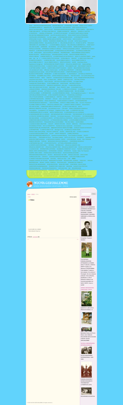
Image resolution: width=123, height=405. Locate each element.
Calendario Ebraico (90, 137)
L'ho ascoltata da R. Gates (36, 70)
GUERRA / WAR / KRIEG (35, 153)
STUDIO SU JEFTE (81, 43)
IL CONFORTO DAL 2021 (77, 110)
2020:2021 (53, 116)
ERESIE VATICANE (60, 124)
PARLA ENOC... (33, 137)
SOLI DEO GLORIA (34, 47)
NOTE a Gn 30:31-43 (69, 137)
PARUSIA (90, 160)
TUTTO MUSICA (76, 116)
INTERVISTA (67, 151)
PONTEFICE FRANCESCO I (49, 168)
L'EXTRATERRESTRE (81, 100)
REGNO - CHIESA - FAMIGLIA (48, 162)
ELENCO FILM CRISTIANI (80, 166)
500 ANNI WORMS (34, 118)
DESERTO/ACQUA (46, 54)
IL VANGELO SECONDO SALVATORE (39, 158)
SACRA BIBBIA (80, 122)
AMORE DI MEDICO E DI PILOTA (82, 47)
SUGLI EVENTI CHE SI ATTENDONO (78, 35)
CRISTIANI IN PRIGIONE (86, 124)
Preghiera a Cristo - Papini (62, 110)
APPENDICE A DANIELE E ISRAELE (51, 48)
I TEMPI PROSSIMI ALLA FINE (74, 72)
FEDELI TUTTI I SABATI (86, 25)
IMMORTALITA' (48, 27)
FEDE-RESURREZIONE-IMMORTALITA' (39, 135)
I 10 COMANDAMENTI (88, 116)
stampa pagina (73, 196)
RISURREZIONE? (65, 52)
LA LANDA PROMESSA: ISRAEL (61, 93)
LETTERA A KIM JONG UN (49, 31)
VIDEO (73, 158)
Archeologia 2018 (53, 172)
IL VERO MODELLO (50, 97)
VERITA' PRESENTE (60, 133)
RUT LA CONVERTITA (49, 126)
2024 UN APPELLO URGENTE (51, 52)
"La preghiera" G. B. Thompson (46, 110)
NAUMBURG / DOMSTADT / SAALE (66, 149)
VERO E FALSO (48, 29)
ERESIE (60, 79)
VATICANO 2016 (62, 168)
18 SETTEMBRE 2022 (53, 83)
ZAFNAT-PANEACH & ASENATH (60, 75)
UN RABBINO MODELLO (35, 27)
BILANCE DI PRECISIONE (36, 73)
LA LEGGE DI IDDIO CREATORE (37, 124)
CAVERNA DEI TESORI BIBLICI (37, 83)
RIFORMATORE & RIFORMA (47, 149)
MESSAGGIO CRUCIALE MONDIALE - (58, 141)
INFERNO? (48, 99)
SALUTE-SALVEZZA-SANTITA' (59, 35)
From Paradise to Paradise (75, 135)
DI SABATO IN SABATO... (35, 60)
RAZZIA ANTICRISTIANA (35, 176)
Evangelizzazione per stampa (36, 72)
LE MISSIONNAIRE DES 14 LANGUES (39, 114)
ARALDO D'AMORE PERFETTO (77, 54)
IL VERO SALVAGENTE (59, 73)
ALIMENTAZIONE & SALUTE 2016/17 (75, 170)
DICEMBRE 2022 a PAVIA (44, 75)
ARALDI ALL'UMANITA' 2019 (69, 147)
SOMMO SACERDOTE (63, 31)
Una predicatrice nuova (54, 108)
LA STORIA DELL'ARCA (35, 41)
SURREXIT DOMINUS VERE (65, 91)
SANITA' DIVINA (67, 39)
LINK (69, 158)
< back (29, 196)
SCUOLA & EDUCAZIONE (85, 147)
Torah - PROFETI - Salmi (63, 87)
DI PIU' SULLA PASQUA (81, 41)
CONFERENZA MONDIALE (77, 141)
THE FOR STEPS (75, 75)
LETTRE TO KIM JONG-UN (69, 106)
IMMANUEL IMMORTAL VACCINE (38, 108)
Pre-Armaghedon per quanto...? (79, 93)
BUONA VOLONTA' (34, 54)
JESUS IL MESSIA (34, 56)
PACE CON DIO (49, 81)
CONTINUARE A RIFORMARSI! (37, 37)
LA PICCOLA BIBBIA (34, 93)
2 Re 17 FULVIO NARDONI (36, 97)
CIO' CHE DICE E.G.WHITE (64, 47)
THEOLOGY (83, 160)
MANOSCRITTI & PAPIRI (55, 160)
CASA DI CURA (82, 174)
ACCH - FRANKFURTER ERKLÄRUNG (84, 77)
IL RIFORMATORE (46, 93)
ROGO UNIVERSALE (50, 100)
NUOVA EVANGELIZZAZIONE (71, 153)
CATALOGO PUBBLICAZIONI (77, 156)
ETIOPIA (45, 41)
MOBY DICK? (90, 45)
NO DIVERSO (52, 47)
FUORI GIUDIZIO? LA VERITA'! (65, 100)
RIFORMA (51, 145)
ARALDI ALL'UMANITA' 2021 (54, 104)
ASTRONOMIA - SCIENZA (56, 151)
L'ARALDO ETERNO (34, 89)
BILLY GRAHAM (86, 139)
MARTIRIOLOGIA (33, 162)
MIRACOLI (73, 31)
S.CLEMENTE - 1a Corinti (84, 89)
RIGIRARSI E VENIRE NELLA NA (58, 41)
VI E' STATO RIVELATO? (87, 75)
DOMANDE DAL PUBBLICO (75, 162)
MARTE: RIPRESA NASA (56, 112)
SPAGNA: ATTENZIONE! (45, 33)
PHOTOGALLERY (62, 162)
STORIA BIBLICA (65, 58)
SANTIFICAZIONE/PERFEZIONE (42, 25)
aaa (34, 58)
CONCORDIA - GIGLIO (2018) (78, 164)
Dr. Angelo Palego (78, 81)
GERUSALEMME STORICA (36, 43)
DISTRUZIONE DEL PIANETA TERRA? (54, 64)
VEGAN (62, 170)
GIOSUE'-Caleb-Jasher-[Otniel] (37, 131)
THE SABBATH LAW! (71, 66)
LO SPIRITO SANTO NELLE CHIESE (78, 33)
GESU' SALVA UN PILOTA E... (80, 27)
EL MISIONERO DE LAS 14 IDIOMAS (74, 112)
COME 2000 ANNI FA (34, 31)
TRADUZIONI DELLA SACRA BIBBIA (53, 122)
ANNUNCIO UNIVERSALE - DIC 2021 (51, 89)
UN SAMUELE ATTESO (35, 126)
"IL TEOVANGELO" (72, 73)
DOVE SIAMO (84, 154)
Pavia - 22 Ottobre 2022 (50, 79)
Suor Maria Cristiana (57, 137)
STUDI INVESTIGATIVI (50, 143)
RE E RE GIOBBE (79, 91)
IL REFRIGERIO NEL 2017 (36, 143)
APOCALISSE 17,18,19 (35, 39)
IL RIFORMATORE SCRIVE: (65, 37)
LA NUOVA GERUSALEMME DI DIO (38, 133)
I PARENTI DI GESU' (34, 77)
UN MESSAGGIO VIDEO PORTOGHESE (83, 99)
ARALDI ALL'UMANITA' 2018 (53, 147)
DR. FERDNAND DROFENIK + (68, 174)
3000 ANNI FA (90, 29)
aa (37, 58)
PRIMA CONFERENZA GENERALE (78, 108)
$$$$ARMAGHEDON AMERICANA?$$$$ (61, 127)
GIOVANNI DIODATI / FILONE (60, 54)
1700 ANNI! (65, 108)
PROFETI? (32, 50)
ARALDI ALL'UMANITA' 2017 (36, 147)
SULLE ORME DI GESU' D (51, 62)
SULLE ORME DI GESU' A (63, 60)
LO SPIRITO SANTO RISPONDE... (38, 145)
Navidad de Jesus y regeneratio (64, 126)
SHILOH (68, 124)
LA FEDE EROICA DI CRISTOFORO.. (65, 50)
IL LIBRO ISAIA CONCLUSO (85, 58)
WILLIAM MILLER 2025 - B (67, 43)
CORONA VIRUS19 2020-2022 (51, 174)
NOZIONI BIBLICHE (57, 25)
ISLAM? (51, 133)
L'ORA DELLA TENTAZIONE (82, 70)
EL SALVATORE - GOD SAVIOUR (62, 27)
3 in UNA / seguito (51, 37)
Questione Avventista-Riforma (59, 135)
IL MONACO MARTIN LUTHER (67, 176)
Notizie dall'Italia (86, 64)
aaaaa (93, 56)
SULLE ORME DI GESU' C (36, 62)
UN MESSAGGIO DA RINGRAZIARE (62, 77)
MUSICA (50, 154)
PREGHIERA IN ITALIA (45, 137)
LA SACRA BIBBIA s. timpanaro (58, 45)
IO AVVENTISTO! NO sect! (51, 176)
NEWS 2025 (67, 172)
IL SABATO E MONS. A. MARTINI (55, 66)
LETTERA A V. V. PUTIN (50, 91)
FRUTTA (46, 172)
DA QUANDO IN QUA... (77, 87)
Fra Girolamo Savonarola (63, 116)
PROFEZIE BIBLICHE (34, 168)
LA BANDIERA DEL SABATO (84, 176)
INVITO (80, 106)
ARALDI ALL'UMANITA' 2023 (73, 64)
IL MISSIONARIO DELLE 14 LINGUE (38, 112)
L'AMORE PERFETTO (46, 56)
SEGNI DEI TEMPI (64, 164)
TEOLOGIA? (91, 43)
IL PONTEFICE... (33, 33)
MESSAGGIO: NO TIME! (60, 154)
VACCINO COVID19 (79, 79)
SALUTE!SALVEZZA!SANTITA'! (37, 85)
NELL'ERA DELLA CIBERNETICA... (76, 45)
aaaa (30, 58)
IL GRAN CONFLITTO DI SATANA (50, 58)
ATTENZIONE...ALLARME (71, 25)
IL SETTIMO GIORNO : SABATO (37, 68)
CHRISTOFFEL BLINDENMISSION (38, 166)
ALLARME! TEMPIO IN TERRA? (37, 104)
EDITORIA (53, 158)
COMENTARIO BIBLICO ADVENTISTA (51, 106)
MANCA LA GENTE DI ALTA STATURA (84, 118)
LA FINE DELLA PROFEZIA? (66, 70)
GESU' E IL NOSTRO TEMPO (82, 56)
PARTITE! (59, 97)
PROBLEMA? (48, 73)
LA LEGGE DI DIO (34, 149)
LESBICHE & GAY (68, 79)
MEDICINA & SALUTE (77, 172)
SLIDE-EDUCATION (52, 164)
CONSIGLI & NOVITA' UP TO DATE (38, 160)
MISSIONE (69, 166)
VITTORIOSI (32, 75)
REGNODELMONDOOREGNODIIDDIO (64, 29)
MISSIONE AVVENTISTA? (36, 122)
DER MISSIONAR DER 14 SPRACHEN (61, 114)
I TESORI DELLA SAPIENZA (74, 95)
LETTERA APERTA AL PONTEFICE (63, 118)
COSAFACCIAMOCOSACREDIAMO (58, 156)
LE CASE (70, 41)
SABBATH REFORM (34, 141)
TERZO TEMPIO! (80, 29)
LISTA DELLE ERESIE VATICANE (38, 95)
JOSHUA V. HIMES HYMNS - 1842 (69, 102)
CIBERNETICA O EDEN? (87, 48)
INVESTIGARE (64, 83)
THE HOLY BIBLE (69, 122)
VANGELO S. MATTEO (84, 31)
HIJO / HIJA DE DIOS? (65, 99)
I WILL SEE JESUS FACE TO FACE (38, 87)
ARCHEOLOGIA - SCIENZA (71, 160)
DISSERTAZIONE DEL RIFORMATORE (39, 127)
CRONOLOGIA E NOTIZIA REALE (53, 153)
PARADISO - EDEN (54, 170)
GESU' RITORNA (54, 102)
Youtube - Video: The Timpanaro (80, 151)
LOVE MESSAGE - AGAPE (74, 139)
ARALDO (55, 99)
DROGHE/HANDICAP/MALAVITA (37, 154)
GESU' (43, 77)
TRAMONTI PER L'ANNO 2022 (57, 166)
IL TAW (31, 52)
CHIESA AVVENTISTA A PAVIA (37, 66)
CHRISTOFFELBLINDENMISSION (38, 170)
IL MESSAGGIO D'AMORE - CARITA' (55, 139)
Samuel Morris (86, 104)
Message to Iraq (59, 129)
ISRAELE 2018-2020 (73, 154)
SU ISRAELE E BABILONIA (83, 50)
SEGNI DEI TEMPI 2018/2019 (37, 139)
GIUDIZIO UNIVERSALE (74, 97)
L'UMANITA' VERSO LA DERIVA (72, 104)
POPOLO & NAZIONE (35, 48)
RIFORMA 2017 (60, 145)
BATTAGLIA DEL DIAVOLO (36, 81)
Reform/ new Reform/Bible (36, 29)
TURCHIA (43, 141)
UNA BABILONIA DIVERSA (36, 100)
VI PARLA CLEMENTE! (83, 131)
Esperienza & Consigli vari (36, 64)
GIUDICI (62, 131)
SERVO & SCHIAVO (65, 62)
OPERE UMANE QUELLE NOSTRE (52, 39)
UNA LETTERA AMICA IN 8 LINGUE (55, 72)
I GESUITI (50, 124)
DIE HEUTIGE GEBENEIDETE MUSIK (39, 35)
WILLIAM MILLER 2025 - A (52, 43)
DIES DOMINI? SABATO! (84, 66)
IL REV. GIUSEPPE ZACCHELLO (56, 95)
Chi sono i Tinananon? (85, 102)
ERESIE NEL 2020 (70, 131)
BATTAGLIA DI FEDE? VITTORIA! (63, 81)
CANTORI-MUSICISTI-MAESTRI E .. (38, 102)
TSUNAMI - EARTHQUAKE (84, 149)
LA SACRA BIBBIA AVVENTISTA (77, 120)
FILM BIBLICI (80, 137)
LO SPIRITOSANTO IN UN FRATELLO (63, 56)
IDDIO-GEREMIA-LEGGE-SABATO (81, 52)
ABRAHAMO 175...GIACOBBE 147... (38, 45)
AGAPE (74, 62)
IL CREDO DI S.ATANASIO (69, 89)
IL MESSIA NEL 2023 (49, 60)
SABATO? (49, 77)
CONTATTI (45, 156)
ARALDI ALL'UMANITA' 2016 (72, 145)
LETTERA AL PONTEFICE (85, 73)
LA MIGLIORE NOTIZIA (75, 85)
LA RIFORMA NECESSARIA (36, 99)
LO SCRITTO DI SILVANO (60, 33)
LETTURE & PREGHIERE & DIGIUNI (67, 143)
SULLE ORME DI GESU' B (79, 60)
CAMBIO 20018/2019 (72, 133)
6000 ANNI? (52, 87)
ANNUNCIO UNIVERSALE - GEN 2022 (57, 85)
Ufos (61, 172)
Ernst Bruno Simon (82, 62)
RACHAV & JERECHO (52, 131)
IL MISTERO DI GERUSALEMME (45, 50)
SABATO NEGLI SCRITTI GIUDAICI (57, 68)
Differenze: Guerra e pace (50, 70)
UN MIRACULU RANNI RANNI (72, 129)
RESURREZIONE (76, 168)
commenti (35, 237)
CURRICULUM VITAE (34, 156)
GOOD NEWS (38, 52)
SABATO (70, 68)
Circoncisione (77, 126)
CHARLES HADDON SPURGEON (83, 127)
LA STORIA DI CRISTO (46, 118)
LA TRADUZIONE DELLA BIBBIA (59, 120)
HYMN (65, 97)
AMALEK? (74, 58)
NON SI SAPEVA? (77, 39)
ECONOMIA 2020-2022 (35, 174)
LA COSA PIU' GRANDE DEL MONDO (39, 116)
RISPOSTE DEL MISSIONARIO (37, 164)
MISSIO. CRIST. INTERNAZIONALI (38, 151)
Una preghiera (32, 110)
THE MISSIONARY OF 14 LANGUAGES (83, 114)
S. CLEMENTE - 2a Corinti (36, 91)
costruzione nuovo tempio (35, 79)
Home (30, 25)
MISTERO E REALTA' (75, 83)
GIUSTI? (86, 135)
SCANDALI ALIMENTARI (35, 172)
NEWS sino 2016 (61, 158)
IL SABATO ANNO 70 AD (46, 129)
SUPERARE (44, 47)
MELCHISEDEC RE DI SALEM (82, 68)
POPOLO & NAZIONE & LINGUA (71, 48)
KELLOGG (91, 93)
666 (69, 168)
